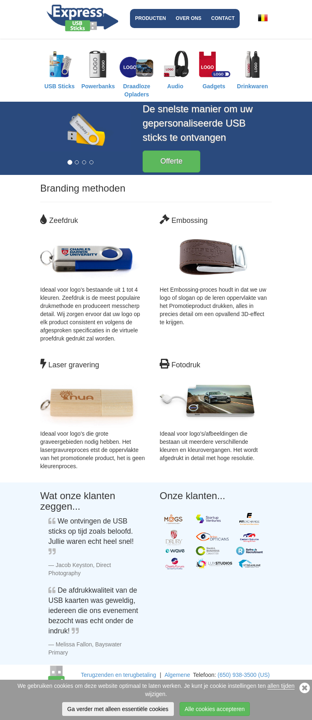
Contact (223, 18)
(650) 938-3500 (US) (244, 675)
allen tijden (281, 686)
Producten (150, 18)
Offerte (171, 161)
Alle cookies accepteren (215, 709)
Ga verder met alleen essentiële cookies (118, 709)
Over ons (188, 18)
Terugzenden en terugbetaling (118, 675)
